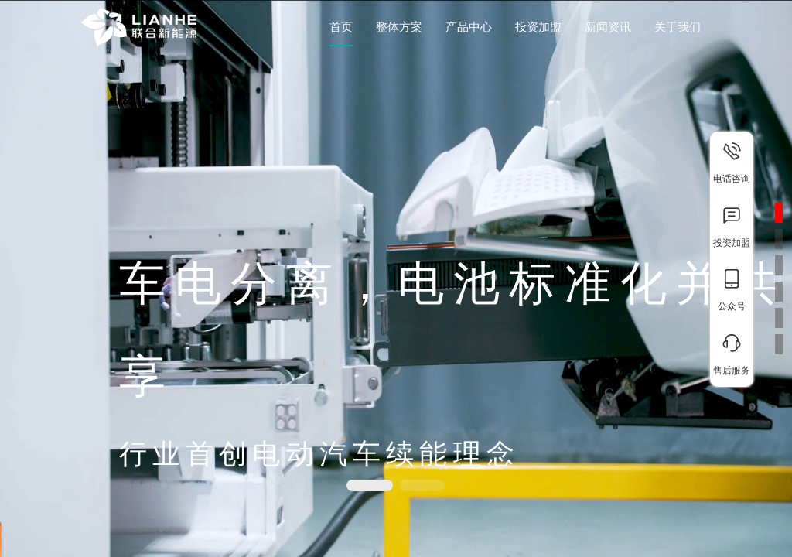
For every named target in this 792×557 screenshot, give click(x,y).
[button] (369, 485)
